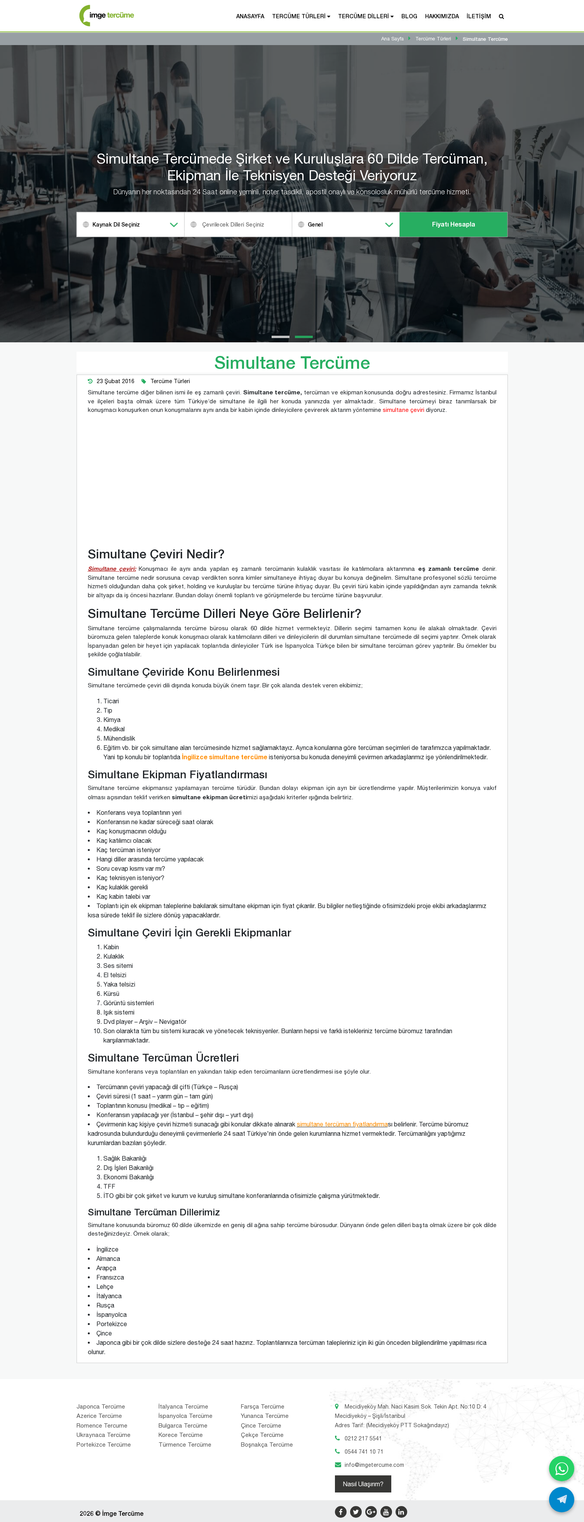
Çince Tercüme (261, 1425)
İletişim (479, 16)
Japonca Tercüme (101, 1406)
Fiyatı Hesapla (453, 224)
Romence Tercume (102, 1425)
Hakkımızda (442, 16)
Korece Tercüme (181, 1434)
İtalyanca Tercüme (183, 1406)
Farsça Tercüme (262, 1406)
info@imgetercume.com (374, 1465)
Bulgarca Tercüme (183, 1425)
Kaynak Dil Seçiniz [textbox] (116, 224)
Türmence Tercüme (185, 1444)
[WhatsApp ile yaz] (561, 1468)
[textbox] (248, 224)
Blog (409, 16)
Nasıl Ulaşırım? (363, 1483)
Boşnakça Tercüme (267, 1444)
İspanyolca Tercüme (186, 1415)
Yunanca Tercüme (265, 1415)
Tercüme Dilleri (363, 16)
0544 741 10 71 (364, 1452)
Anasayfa (250, 16)
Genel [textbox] (315, 224)
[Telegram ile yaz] (561, 1499)
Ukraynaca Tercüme (104, 1434)
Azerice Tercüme (99, 1415)
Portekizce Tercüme (104, 1444)
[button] (280, 337)
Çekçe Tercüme (262, 1434)
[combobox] (131, 224)
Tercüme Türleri (299, 16)
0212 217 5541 (363, 1438)
